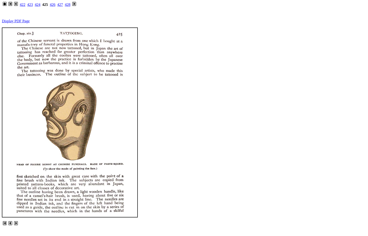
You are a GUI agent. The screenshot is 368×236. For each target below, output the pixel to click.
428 (67, 5)
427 (60, 5)
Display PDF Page (16, 21)
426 (52, 5)
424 (37, 5)
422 (22, 5)
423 (30, 5)
